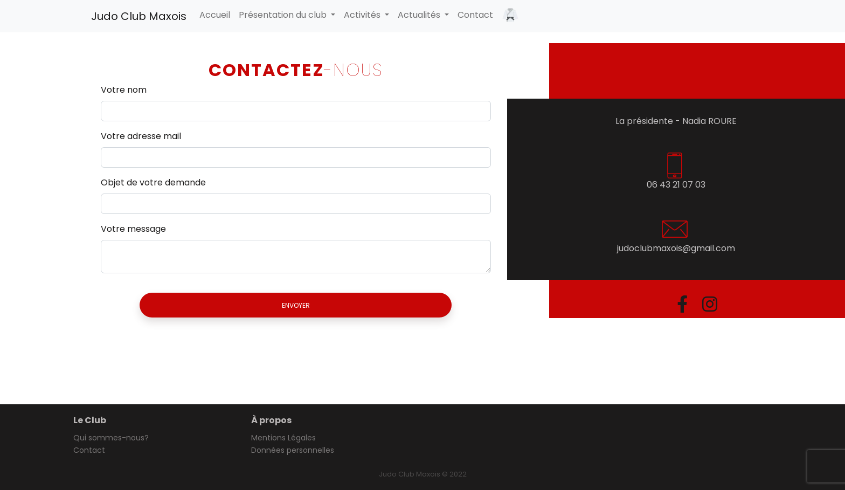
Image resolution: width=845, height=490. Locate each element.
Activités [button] (363, 15)
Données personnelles (292, 450)
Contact (475, 15)
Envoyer (296, 305)
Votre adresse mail (141, 136)
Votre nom (124, 90)
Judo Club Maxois (138, 16)
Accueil (214, 15)
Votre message (133, 229)
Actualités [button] (420, 15)
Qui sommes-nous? (111, 437)
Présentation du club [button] (284, 15)
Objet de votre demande (153, 182)
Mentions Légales (283, 437)
